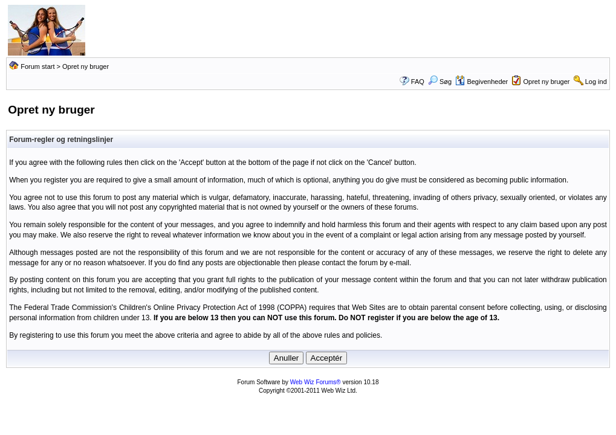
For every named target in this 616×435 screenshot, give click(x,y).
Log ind (596, 81)
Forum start (37, 66)
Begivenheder (481, 81)
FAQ (417, 81)
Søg (440, 81)
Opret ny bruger (546, 81)
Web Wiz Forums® (315, 382)
